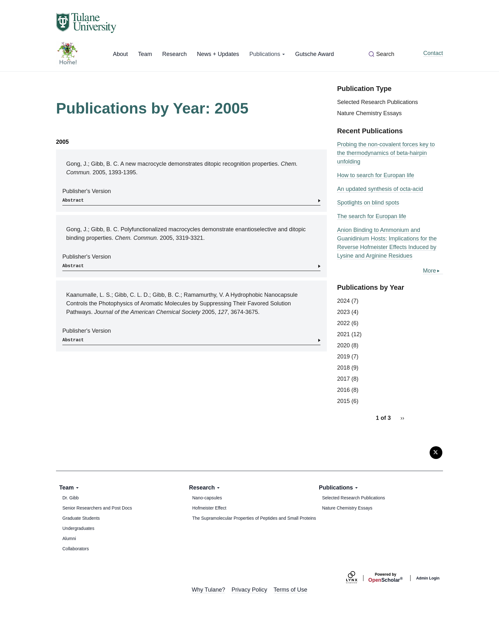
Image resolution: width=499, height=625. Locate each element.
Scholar (385, 578)
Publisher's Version (86, 191)
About (120, 54)
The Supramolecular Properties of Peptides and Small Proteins (254, 518)
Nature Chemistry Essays (369, 113)
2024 (343, 301)
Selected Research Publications (377, 102)
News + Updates (218, 54)
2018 (343, 368)
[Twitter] (436, 452)
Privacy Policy (249, 590)
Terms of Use (290, 590)
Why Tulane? (208, 590)
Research (174, 54)
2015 (343, 401)
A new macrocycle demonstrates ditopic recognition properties (199, 164)
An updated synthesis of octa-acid (380, 189)
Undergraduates (78, 528)
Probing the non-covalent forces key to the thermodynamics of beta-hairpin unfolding (386, 153)
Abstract (73, 200)
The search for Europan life (371, 216)
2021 (343, 334)
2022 (343, 323)
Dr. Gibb (70, 497)
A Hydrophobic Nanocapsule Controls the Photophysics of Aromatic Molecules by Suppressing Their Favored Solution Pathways (182, 303)
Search (385, 54)
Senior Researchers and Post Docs (97, 507)
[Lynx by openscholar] (357, 578)
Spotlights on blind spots (368, 202)
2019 (343, 356)
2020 (343, 345)
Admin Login (427, 578)
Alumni (69, 538)
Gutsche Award (314, 54)
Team (145, 54)
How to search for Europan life (375, 175)
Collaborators (75, 548)
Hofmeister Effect (209, 507)
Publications (267, 54)
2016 (343, 390)
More (429, 270)
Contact (433, 53)
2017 (343, 379)
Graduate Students (81, 518)
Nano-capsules (207, 497)
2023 (343, 312)
